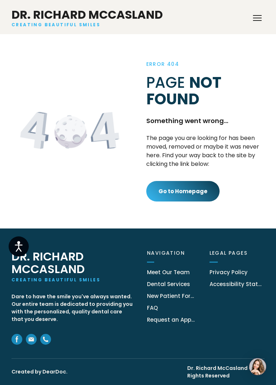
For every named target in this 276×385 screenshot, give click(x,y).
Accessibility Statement (237, 284)
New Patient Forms (171, 296)
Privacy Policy (229, 272)
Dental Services (168, 284)
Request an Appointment (171, 319)
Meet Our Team (168, 272)
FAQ (152, 308)
